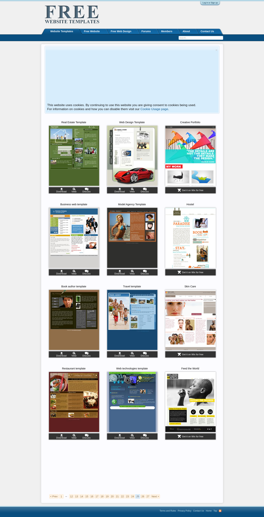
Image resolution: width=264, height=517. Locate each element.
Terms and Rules (168, 511)
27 (147, 496)
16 (91, 496)
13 (76, 496)
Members (166, 31)
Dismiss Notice (216, 50)
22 (122, 496)
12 (71, 496)
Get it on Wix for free (192, 190)
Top (215, 511)
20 (112, 496)
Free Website (92, 31)
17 (97, 496)
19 (107, 496)
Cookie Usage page (154, 109)
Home (209, 511)
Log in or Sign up (210, 3)
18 (102, 496)
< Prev (54, 496)
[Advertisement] (130, 75)
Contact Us (207, 31)
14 (81, 496)
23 (127, 496)
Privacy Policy (184, 511)
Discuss (86, 191)
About (186, 31)
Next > (155, 496)
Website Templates (61, 31)
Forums (146, 31)
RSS (220, 511)
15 (86, 496)
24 (132, 496)
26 (142, 496)
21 (117, 496)
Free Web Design (121, 31)
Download (61, 191)
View (74, 191)
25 (137, 496)
